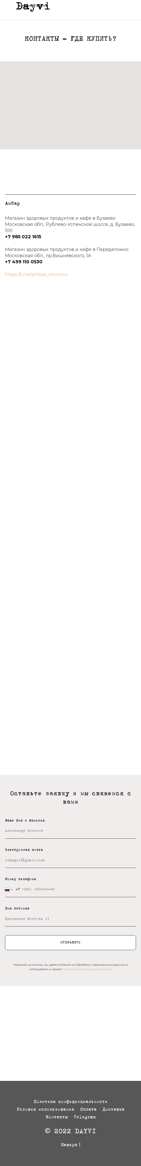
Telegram (85, 1117)
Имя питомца (17, 908)
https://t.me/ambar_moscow (36, 274)
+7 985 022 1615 (23, 237)
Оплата (88, 1110)
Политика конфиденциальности (71, 1102)
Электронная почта (24, 850)
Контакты (57, 1117)
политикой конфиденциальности (87, 969)
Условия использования (45, 1110)
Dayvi (33, 7)
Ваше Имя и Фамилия (25, 820)
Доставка (114, 1110)
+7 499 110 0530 (23, 262)
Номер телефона (20, 879)
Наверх (70, 1145)
